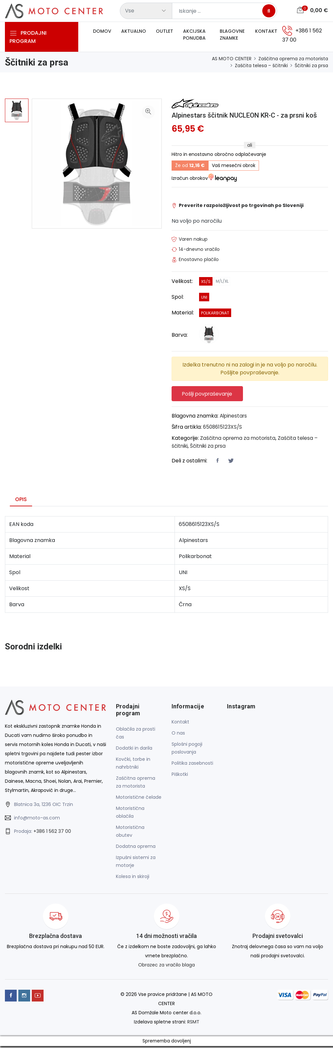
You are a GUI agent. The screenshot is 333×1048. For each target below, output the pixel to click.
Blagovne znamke (232, 36)
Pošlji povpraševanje (209, 394)
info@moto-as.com (37, 819)
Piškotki (180, 776)
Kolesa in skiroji (132, 878)
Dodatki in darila (134, 749)
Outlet (164, 32)
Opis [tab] (21, 501)
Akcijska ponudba (194, 36)
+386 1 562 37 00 (52, 833)
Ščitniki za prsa (311, 65)
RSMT (193, 1023)
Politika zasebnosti (192, 765)
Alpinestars (234, 417)
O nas (178, 735)
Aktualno (133, 32)
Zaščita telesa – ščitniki (261, 65)
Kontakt (266, 32)
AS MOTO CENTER (231, 58)
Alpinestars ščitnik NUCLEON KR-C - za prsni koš (250, 115)
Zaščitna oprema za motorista (293, 58)
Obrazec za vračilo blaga (166, 967)
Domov (102, 32)
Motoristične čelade (138, 798)
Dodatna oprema (136, 848)
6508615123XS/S (223, 428)
